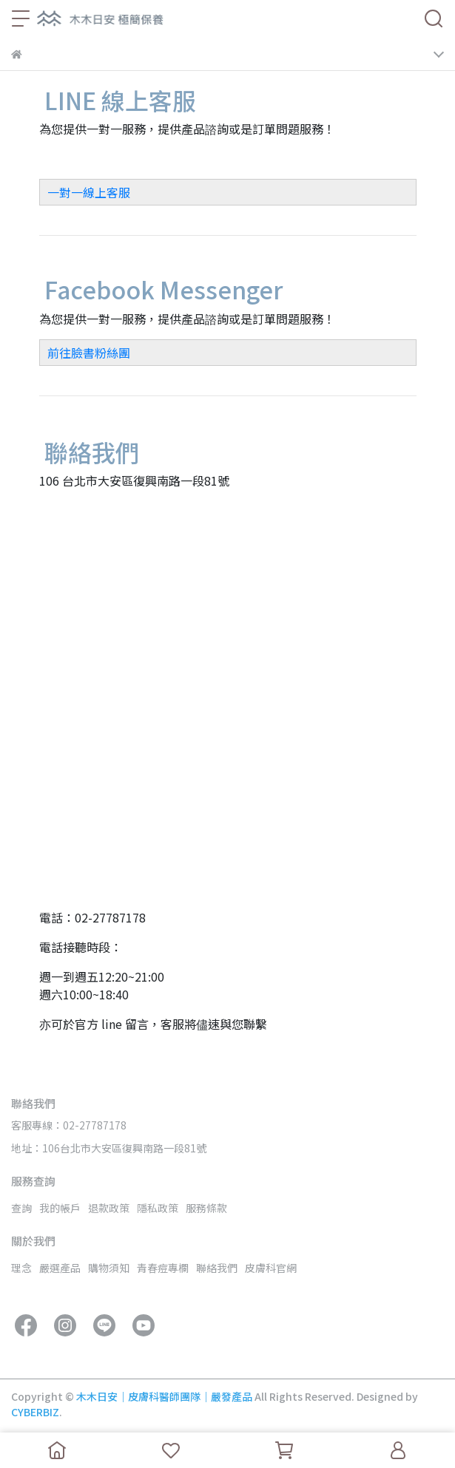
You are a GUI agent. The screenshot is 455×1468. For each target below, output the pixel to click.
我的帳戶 (60, 1207)
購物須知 (108, 1267)
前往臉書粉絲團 (88, 352)
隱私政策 (157, 1207)
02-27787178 (110, 917)
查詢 (21, 1207)
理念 (21, 1267)
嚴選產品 (60, 1267)
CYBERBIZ (35, 1411)
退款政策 (108, 1207)
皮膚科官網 (271, 1267)
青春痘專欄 (163, 1267)
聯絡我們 (216, 1267)
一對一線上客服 (88, 192)
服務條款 (206, 1207)
